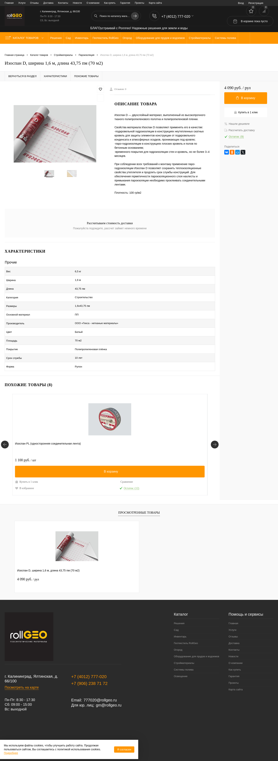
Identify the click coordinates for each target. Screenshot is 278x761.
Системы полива (184, 647)
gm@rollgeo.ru (108, 682)
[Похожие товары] (5, 422)
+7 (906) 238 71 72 (89, 660)
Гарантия (125, 3)
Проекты (139, 3)
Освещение (180, 653)
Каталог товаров (25, 38)
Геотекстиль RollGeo (186, 620)
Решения (179, 600)
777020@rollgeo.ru (100, 677)
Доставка (48, 3)
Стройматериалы (184, 640)
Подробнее (11, 753)
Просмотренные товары (139, 490)
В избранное (24, 465)
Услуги (22, 3)
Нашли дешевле (237, 123)
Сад (176, 607)
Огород (178, 627)
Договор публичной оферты (27, 733)
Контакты (63, 3)
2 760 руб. (156, 437)
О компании (92, 3)
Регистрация (255, 3)
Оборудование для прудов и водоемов (196, 633)
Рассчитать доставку (239, 130)
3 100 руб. (91, 437)
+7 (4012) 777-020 (89, 654)
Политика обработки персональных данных (40, 724)
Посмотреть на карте (22, 665)
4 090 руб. (28, 557)
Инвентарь (180, 613)
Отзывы (34, 3)
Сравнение (55, 459)
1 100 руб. (25, 437)
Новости (77, 3)
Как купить (110, 3)
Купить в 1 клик (26, 459)
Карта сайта (155, 3)
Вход (241, 3)
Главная (9, 3)
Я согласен (124, 749)
